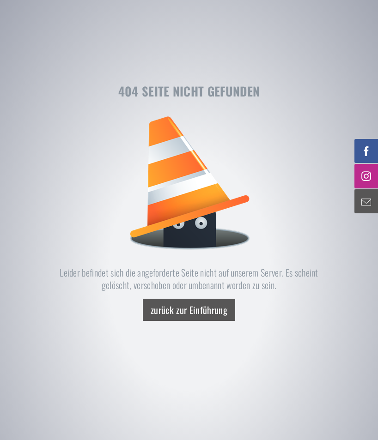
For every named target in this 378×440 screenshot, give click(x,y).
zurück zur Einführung (189, 310)
